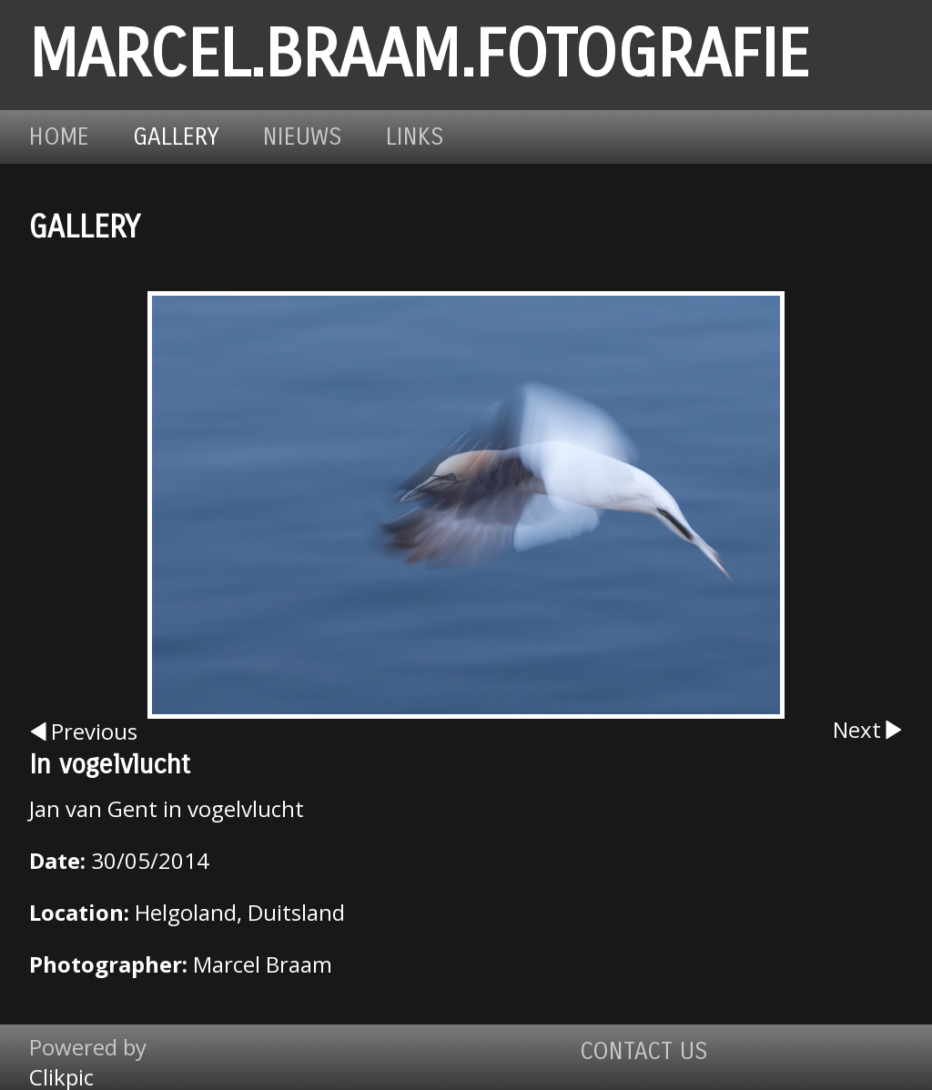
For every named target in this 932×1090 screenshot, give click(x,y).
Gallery (176, 137)
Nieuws (302, 137)
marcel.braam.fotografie (419, 55)
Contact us (644, 1051)
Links (415, 137)
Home (59, 137)
